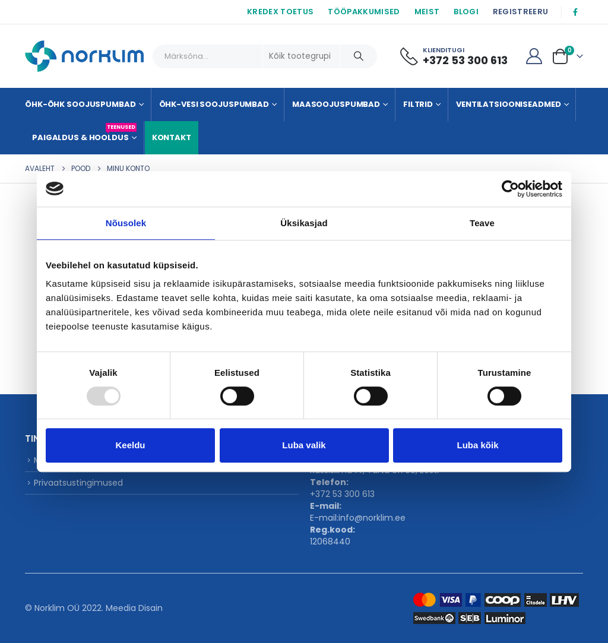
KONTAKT (171, 137)
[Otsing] (358, 56)
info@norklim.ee (372, 518)
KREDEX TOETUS (280, 11)
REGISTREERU (521, 11)
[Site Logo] (84, 56)
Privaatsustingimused (78, 483)
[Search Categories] (301, 56)
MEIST (427, 11)
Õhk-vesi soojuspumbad (214, 104)
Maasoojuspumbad (336, 104)
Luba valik (303, 445)
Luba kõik (477, 445)
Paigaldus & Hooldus (84, 133)
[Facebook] (575, 12)
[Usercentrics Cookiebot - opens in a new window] (510, 189)
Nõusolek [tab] (126, 223)
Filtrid (418, 104)
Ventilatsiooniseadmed (508, 104)
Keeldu (130, 445)
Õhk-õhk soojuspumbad (80, 104)
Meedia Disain (134, 608)
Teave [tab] (482, 223)
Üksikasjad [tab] (303, 223)
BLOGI (466, 11)
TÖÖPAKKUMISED (364, 11)
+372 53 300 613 (342, 494)
